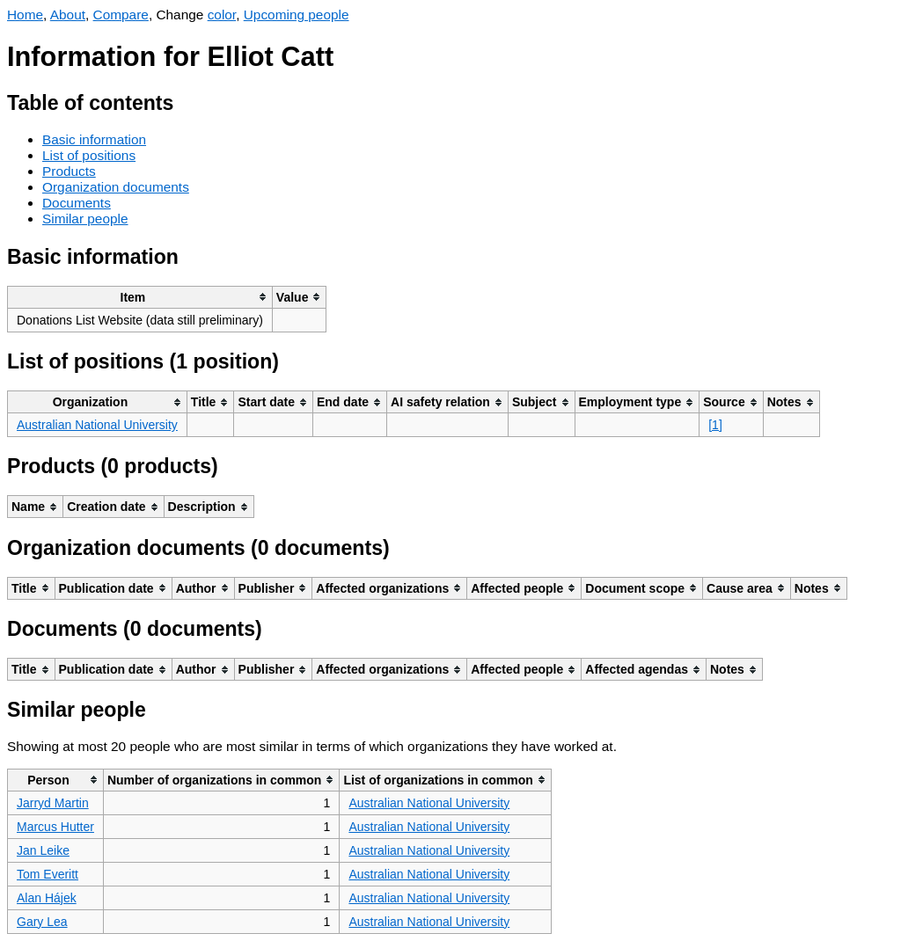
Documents (76, 202)
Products (69, 171)
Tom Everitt (47, 874)
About (67, 14)
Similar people (85, 218)
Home (25, 14)
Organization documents (115, 186)
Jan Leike (43, 850)
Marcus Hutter (55, 827)
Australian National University (97, 425)
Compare (121, 14)
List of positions (89, 155)
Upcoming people (296, 14)
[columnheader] (140, 297)
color (222, 14)
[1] (715, 425)
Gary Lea (42, 922)
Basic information (94, 139)
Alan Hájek (47, 898)
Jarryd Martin (53, 803)
